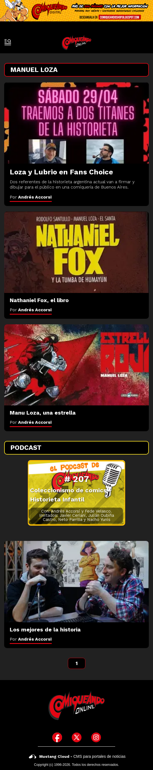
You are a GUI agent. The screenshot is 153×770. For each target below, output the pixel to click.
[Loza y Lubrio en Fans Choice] (76, 123)
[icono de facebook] (57, 737)
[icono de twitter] (77, 737)
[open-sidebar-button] (7, 42)
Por (31, 197)
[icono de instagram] (96, 737)
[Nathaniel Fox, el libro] (76, 252)
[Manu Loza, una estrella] (76, 365)
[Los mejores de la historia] (76, 581)
